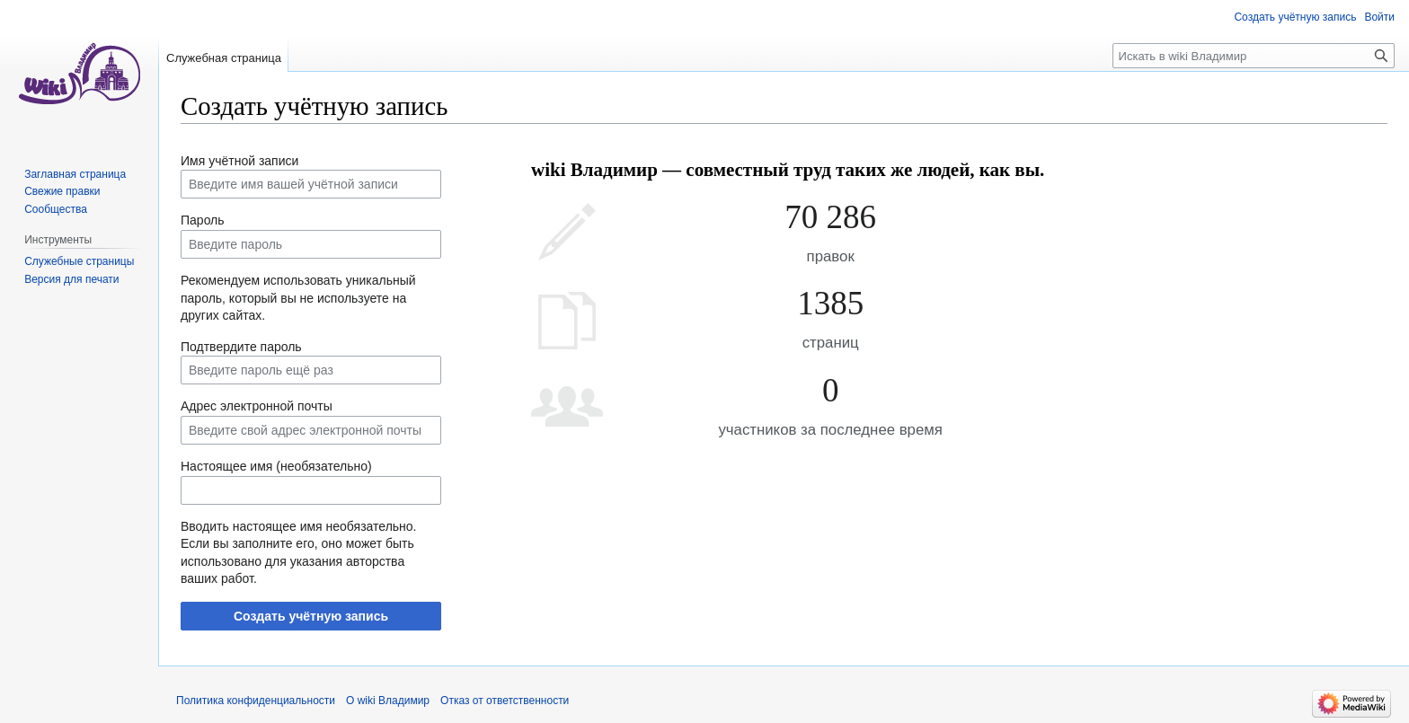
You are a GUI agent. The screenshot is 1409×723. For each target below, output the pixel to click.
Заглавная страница (75, 174)
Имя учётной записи (239, 161)
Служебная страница (223, 58)
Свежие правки (62, 191)
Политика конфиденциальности (255, 700)
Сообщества (55, 209)
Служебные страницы (79, 261)
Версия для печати (71, 279)
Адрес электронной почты (256, 406)
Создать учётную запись (311, 616)
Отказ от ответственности (504, 700)
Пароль (203, 220)
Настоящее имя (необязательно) (276, 466)
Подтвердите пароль (241, 346)
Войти (1379, 17)
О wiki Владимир (388, 700)
